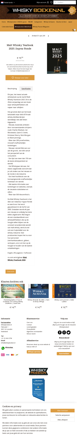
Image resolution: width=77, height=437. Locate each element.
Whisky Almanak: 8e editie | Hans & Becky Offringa (38, 300)
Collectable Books (7, 26)
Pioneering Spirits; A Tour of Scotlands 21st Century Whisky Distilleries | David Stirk (13, 301)
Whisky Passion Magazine (41, 26)
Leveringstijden (31, 327)
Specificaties (26, 88)
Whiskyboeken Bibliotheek (23, 26)
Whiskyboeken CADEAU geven (17, 21)
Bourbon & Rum (61, 21)
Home (4, 21)
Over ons (30, 322)
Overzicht (10, 271)
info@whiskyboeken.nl (8, 343)
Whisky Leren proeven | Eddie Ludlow (64, 300)
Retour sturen (31, 334)
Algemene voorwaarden (34, 331)
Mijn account (43, 2)
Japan (70, 21)
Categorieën (38, 21)
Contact (29, 325)
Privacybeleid (31, 329)
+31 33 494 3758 (6, 338)
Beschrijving (12, 88)
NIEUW (30, 21)
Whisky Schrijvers (49, 21)
